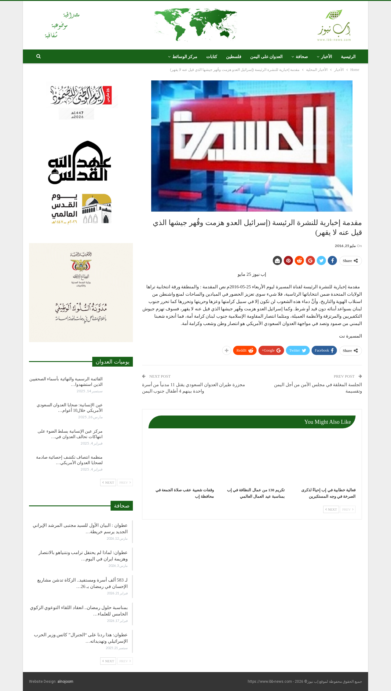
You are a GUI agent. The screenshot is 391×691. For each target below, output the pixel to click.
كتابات (211, 56)
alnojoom (65, 681)
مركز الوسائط (185, 56)
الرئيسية (348, 56)
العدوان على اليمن (266, 56)
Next (331, 509)
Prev (347, 509)
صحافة (302, 56)
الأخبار (326, 56)
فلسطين (233, 56)
